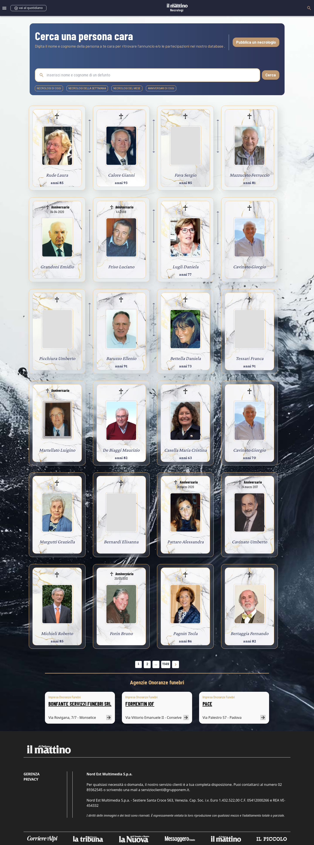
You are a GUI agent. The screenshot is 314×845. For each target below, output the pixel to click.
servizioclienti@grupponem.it (165, 789)
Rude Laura (57, 175)
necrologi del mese (126, 88)
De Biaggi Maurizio (121, 450)
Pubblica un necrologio (256, 42)
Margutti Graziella (57, 541)
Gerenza (31, 774)
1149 (165, 664)
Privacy (31, 779)
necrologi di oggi (49, 88)
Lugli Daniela (185, 266)
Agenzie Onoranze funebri (157, 683)
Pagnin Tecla (185, 633)
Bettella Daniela (185, 358)
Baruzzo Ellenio (121, 358)
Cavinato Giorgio (249, 266)
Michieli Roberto (57, 633)
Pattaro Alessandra (185, 541)
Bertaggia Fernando (249, 633)
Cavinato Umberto (249, 541)
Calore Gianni (121, 175)
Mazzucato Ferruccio (249, 175)
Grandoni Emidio (57, 266)
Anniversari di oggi (161, 88)
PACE (207, 703)
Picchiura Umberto (57, 358)
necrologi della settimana (87, 88)
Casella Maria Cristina (185, 450)
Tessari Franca (249, 358)
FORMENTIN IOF (139, 703)
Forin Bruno (121, 633)
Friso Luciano (121, 266)
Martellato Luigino (57, 450)
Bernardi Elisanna (121, 541)
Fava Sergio (185, 175)
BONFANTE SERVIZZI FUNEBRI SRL (79, 703)
